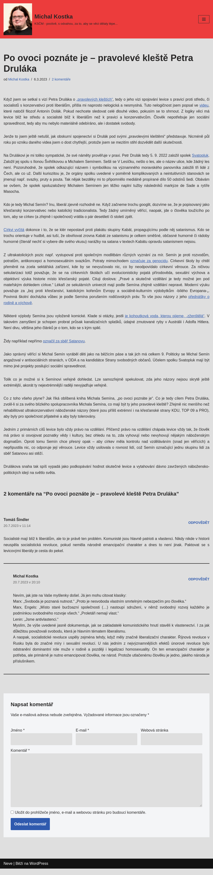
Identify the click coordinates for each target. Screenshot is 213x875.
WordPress (38, 870)
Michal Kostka (19, 79)
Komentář (20, 756)
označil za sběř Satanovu (64, 344)
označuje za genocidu (149, 262)
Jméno (18, 736)
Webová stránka (154, 736)
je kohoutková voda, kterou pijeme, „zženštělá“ (165, 318)
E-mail (82, 736)
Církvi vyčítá (14, 231)
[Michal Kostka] (61, 19)
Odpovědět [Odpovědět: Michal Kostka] (198, 584)
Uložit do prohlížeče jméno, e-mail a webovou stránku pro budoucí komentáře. (80, 819)
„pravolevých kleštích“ (94, 99)
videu (203, 105)
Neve (8, 870)
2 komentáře (61, 79)
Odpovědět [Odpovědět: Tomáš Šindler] (198, 527)
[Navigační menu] (203, 19)
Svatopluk (12, 162)
